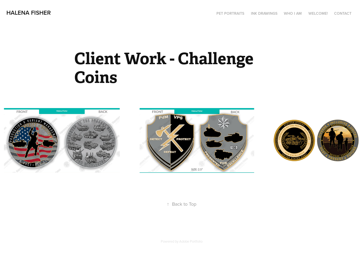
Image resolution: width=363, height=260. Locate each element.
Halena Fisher (28, 12)
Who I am (293, 13)
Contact (342, 13)
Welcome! (318, 13)
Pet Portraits (230, 13)
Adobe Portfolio (190, 241)
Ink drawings (264, 13)
